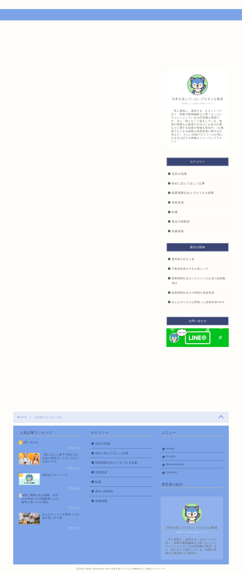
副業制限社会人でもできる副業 (193, 192)
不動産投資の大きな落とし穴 (190, 268)
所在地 (50, 120)
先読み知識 (179, 173)
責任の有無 (53, 136)
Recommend (123, 4)
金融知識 (178, 231)
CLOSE (131, 108)
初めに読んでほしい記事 (188, 183)
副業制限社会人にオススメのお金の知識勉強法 (199, 281)
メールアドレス (56, 128)
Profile (79, 4)
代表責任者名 (54, 116)
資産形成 (178, 202)
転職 (175, 212)
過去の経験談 (181, 221)
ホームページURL (57, 132)
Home (35, 4)
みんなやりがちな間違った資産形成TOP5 (198, 302)
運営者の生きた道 (183, 259)
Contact (167, 4)
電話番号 (51, 124)
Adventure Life (121, 14)
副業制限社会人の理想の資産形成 (193, 292)
